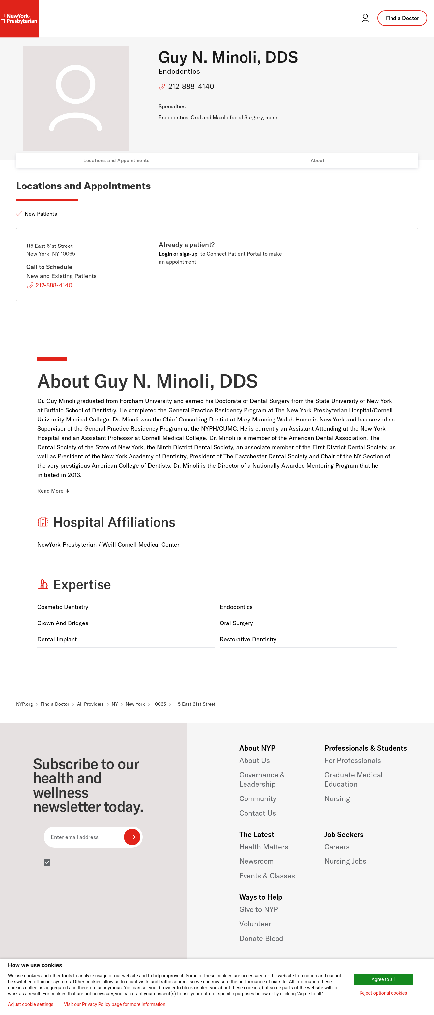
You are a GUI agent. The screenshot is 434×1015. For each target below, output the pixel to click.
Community (257, 798)
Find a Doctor (402, 18)
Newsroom (256, 861)
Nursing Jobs (345, 861)
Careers (337, 846)
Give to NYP (258, 909)
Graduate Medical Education (353, 779)
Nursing (337, 798)
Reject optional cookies (383, 993)
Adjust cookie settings (30, 1004)
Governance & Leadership (262, 779)
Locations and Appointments (116, 160)
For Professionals (352, 760)
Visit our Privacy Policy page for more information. (115, 1004)
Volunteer (255, 923)
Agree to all (383, 979)
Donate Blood (261, 938)
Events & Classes (267, 875)
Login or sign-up (178, 253)
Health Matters (263, 846)
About (318, 160)
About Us (254, 760)
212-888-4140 (191, 86)
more (271, 117)
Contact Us (257, 813)
